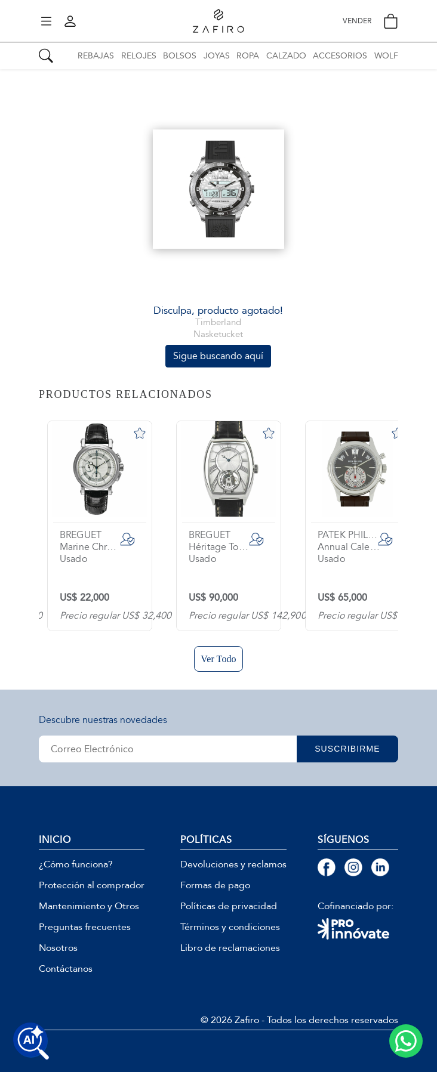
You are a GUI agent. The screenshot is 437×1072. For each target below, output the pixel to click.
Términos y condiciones (230, 927)
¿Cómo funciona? (76, 864)
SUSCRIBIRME (347, 748)
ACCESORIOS (340, 56)
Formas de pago (215, 885)
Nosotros (58, 948)
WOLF (386, 56)
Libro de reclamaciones (230, 948)
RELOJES (138, 56)
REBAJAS (96, 56)
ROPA (247, 56)
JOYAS (217, 56)
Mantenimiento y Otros (89, 906)
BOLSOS (179, 56)
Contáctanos (66, 969)
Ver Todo (218, 659)
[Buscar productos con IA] (31, 1041)
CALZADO (286, 56)
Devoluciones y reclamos (233, 864)
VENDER (357, 21)
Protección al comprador (91, 885)
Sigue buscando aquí (218, 356)
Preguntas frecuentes (85, 927)
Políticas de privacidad (228, 906)
